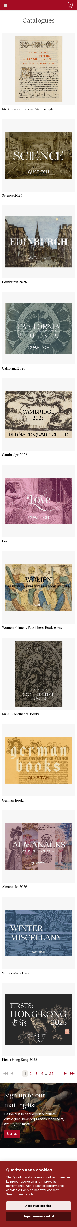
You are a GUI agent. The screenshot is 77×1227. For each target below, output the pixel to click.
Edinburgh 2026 (14, 282)
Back (12, 1074)
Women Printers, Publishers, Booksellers (32, 628)
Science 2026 (12, 196)
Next (65, 1074)
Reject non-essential (38, 1216)
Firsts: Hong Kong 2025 (19, 1060)
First (6, 1074)
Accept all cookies (38, 1205)
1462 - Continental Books (20, 714)
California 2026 (13, 368)
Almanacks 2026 (14, 887)
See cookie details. (20, 1194)
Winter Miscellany (15, 973)
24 (51, 1074)
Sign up (12, 1134)
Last (72, 1074)
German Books (13, 800)
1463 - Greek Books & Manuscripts (27, 109)
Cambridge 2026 (14, 455)
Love (5, 541)
